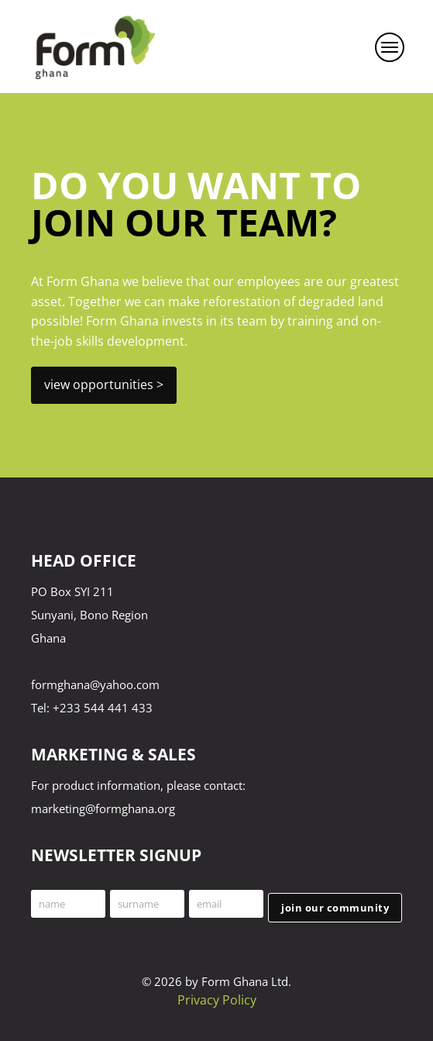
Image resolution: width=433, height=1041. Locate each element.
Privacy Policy (216, 999)
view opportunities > (103, 384)
